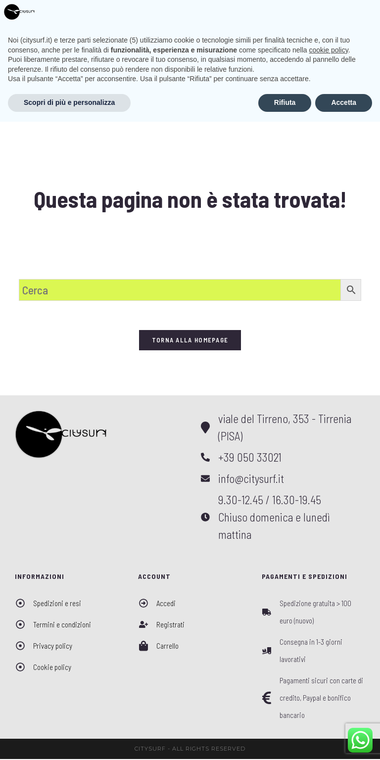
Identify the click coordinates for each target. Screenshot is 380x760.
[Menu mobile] (354, 14)
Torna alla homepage (190, 341)
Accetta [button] (343, 741)
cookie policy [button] (328, 688)
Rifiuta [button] (285, 741)
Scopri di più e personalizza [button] (69, 741)
